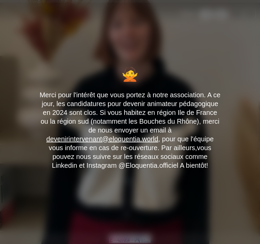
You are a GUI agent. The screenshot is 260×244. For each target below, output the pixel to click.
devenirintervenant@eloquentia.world (102, 139)
